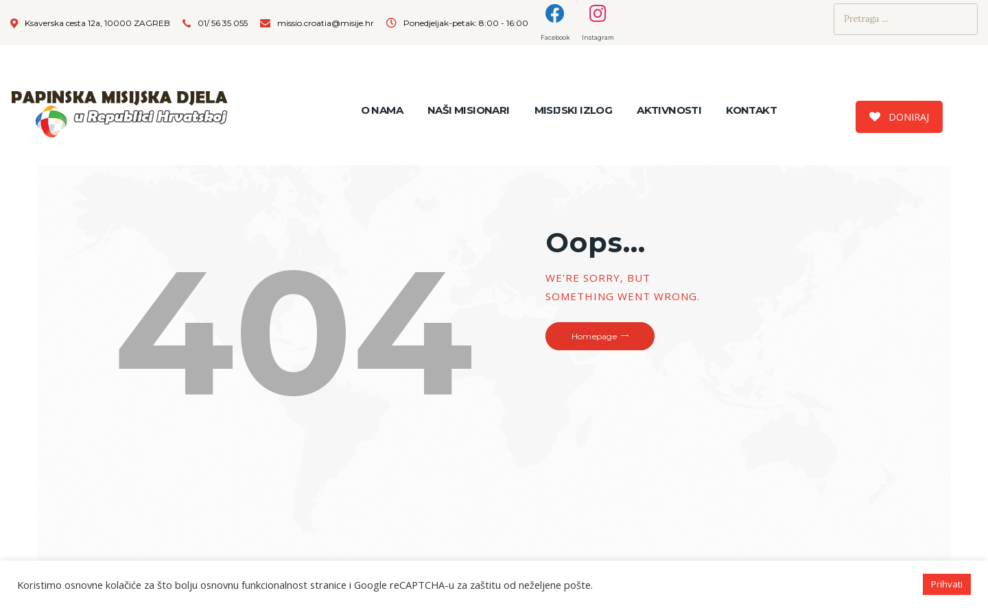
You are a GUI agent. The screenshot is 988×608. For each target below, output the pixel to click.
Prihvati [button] (947, 584)
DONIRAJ (899, 116)
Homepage (594, 336)
